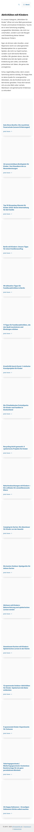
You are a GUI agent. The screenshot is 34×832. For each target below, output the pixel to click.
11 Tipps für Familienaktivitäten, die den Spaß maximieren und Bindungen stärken (16, 327)
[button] (19, 4)
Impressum (27, 827)
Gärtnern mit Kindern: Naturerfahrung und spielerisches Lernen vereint (16, 607)
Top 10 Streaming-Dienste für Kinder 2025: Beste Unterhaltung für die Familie (16, 207)
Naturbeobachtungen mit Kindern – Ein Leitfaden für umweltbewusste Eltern (16, 488)
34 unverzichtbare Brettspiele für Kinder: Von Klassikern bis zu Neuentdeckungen (16, 166)
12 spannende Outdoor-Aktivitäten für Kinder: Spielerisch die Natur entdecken (16, 688)
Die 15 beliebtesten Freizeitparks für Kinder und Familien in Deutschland (15, 407)
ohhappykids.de (17, 827)
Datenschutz (18, 829)
